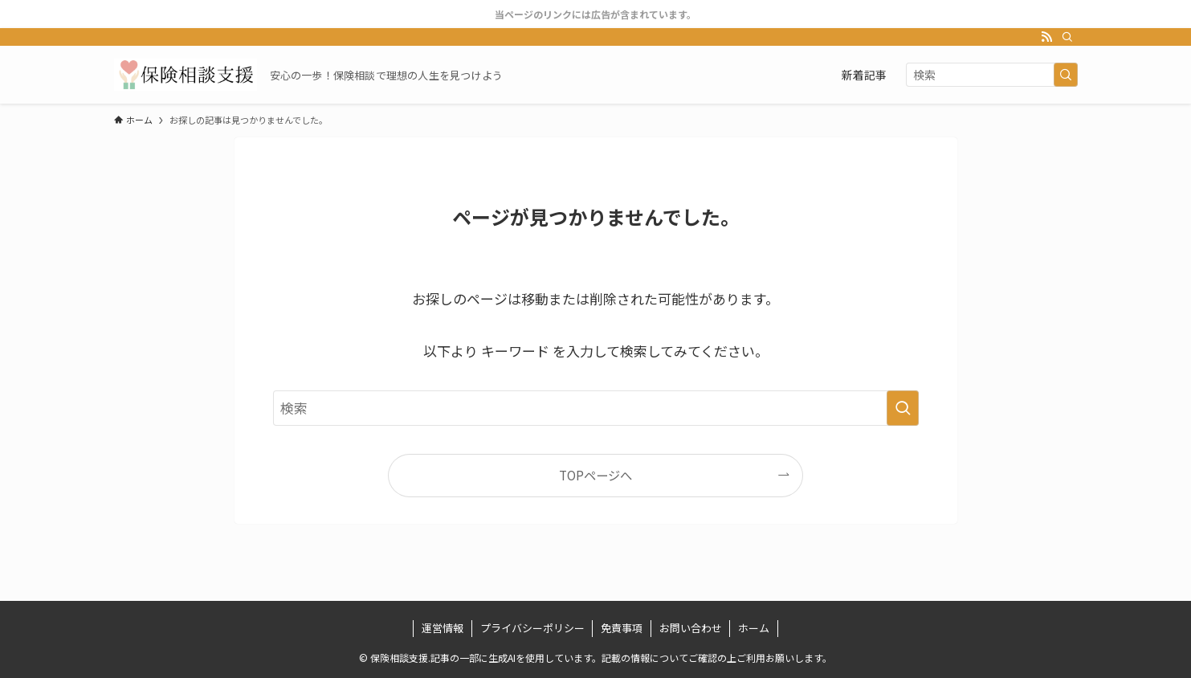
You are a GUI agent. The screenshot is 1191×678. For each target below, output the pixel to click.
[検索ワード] (992, 75)
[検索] (1067, 37)
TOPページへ (595, 475)
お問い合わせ (690, 627)
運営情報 (442, 627)
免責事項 (621, 627)
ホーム (753, 627)
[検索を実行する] (1066, 75)
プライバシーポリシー (532, 627)
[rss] (1046, 37)
